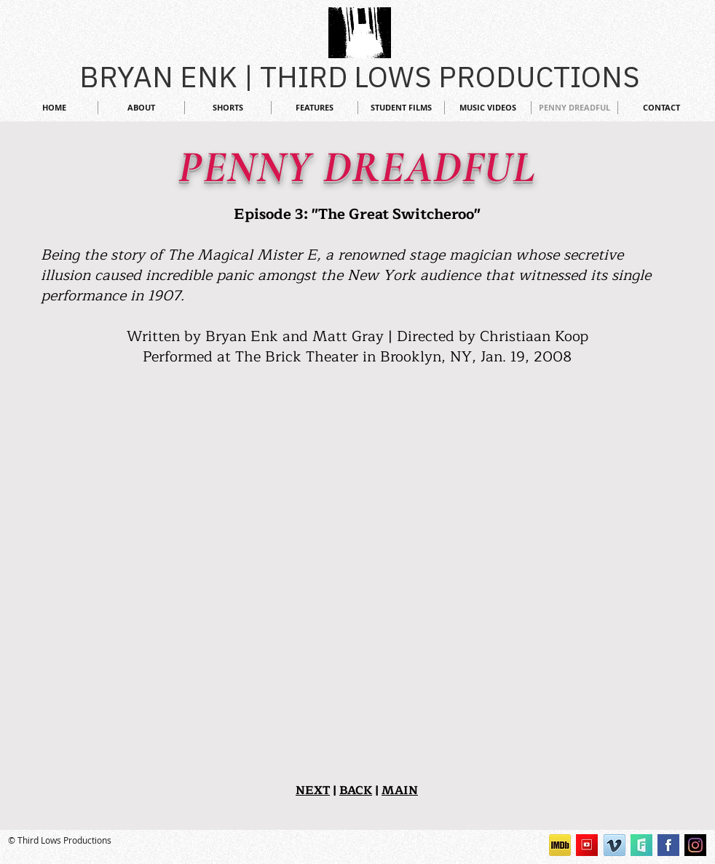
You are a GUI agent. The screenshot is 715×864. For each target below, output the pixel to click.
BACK (355, 790)
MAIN (400, 790)
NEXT (313, 790)
